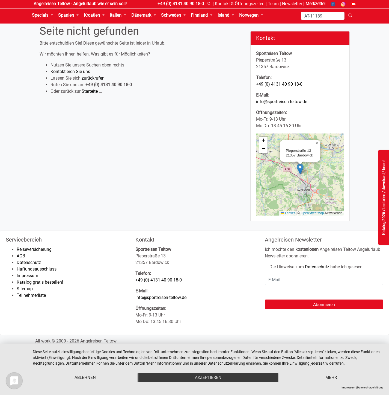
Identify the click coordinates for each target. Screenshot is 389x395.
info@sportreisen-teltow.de (281, 101)
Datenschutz (29, 262)
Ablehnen (85, 377)
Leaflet (288, 213)
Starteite (90, 91)
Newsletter (292, 3)
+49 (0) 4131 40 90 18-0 (279, 84)
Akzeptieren (208, 377)
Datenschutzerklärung (370, 387)
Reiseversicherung (34, 249)
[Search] (323, 16)
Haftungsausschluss (37, 269)
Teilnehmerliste (31, 295)
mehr (331, 377)
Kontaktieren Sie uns (70, 71)
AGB (21, 256)
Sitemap (25, 288)
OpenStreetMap (312, 213)
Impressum (27, 275)
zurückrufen (93, 78)
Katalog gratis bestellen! (40, 282)
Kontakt (240, 3)
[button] (300, 169)
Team (273, 3)
